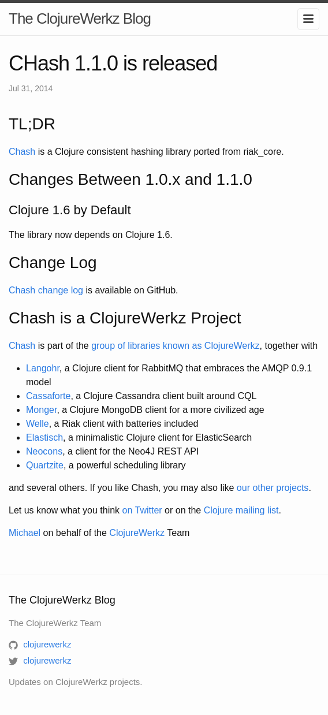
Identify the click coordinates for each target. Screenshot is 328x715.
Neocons (44, 451)
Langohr (42, 368)
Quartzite (45, 465)
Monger (41, 410)
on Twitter (142, 510)
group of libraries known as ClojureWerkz (175, 346)
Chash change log (46, 290)
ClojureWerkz (137, 533)
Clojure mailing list (241, 510)
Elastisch (44, 437)
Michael (24, 533)
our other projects (273, 488)
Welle (37, 424)
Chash (22, 152)
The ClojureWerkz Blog (80, 18)
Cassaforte (48, 396)
